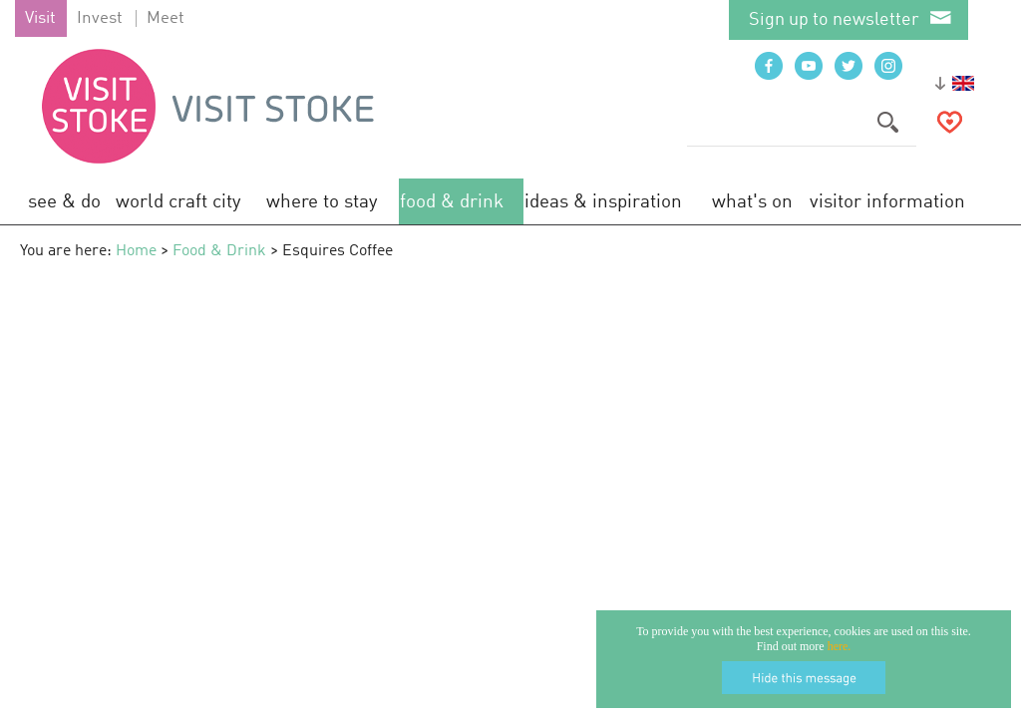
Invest (100, 18)
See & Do (64, 201)
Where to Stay (322, 201)
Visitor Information (887, 201)
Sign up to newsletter (834, 20)
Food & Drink (452, 201)
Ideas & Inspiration (603, 201)
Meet (165, 18)
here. (839, 646)
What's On (752, 201)
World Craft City (178, 201)
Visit (40, 18)
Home (136, 251)
